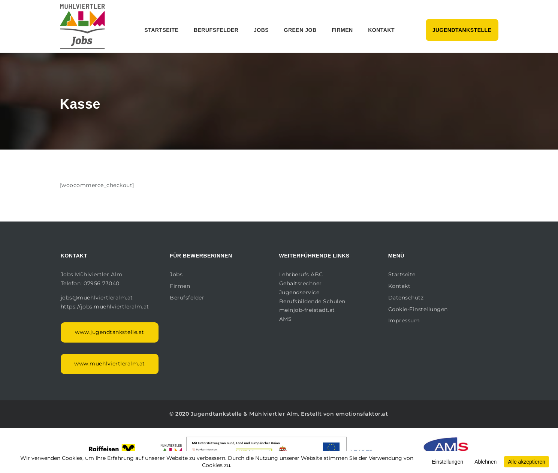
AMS (285, 319)
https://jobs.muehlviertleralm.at (106, 306)
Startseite (161, 30)
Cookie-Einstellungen (418, 309)
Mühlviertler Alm (273, 413)
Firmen (342, 30)
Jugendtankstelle (462, 30)
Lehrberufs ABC (301, 274)
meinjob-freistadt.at (307, 310)
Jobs (261, 30)
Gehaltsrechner (300, 283)
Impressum (404, 320)
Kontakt (381, 30)
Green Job (300, 30)
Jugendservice (299, 292)
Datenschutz (406, 297)
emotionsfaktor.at (362, 413)
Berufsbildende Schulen (312, 301)
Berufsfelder (216, 30)
